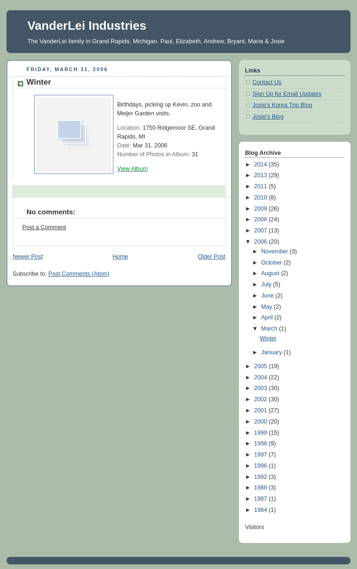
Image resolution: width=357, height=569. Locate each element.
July (267, 284)
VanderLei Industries (86, 26)
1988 (261, 487)
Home (120, 256)
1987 (261, 499)
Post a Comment (44, 227)
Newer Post (28, 256)
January (272, 352)
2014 (261, 164)
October (272, 262)
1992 (261, 477)
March (270, 328)
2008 (261, 219)
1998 (261, 443)
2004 (261, 377)
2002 (261, 399)
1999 (261, 433)
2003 (261, 388)
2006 (261, 241)
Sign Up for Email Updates (287, 94)
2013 (261, 175)
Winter (268, 338)
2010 (261, 197)
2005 (261, 366)
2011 (261, 186)
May (267, 307)
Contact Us (266, 82)
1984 (261, 510)
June (268, 295)
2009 (261, 208)
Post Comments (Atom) (78, 274)
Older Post (211, 256)
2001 (261, 410)
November (275, 251)
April (268, 317)
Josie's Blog (268, 116)
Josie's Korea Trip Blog (282, 105)
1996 (261, 466)
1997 (261, 454)
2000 (261, 421)
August (271, 273)
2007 (261, 230)
